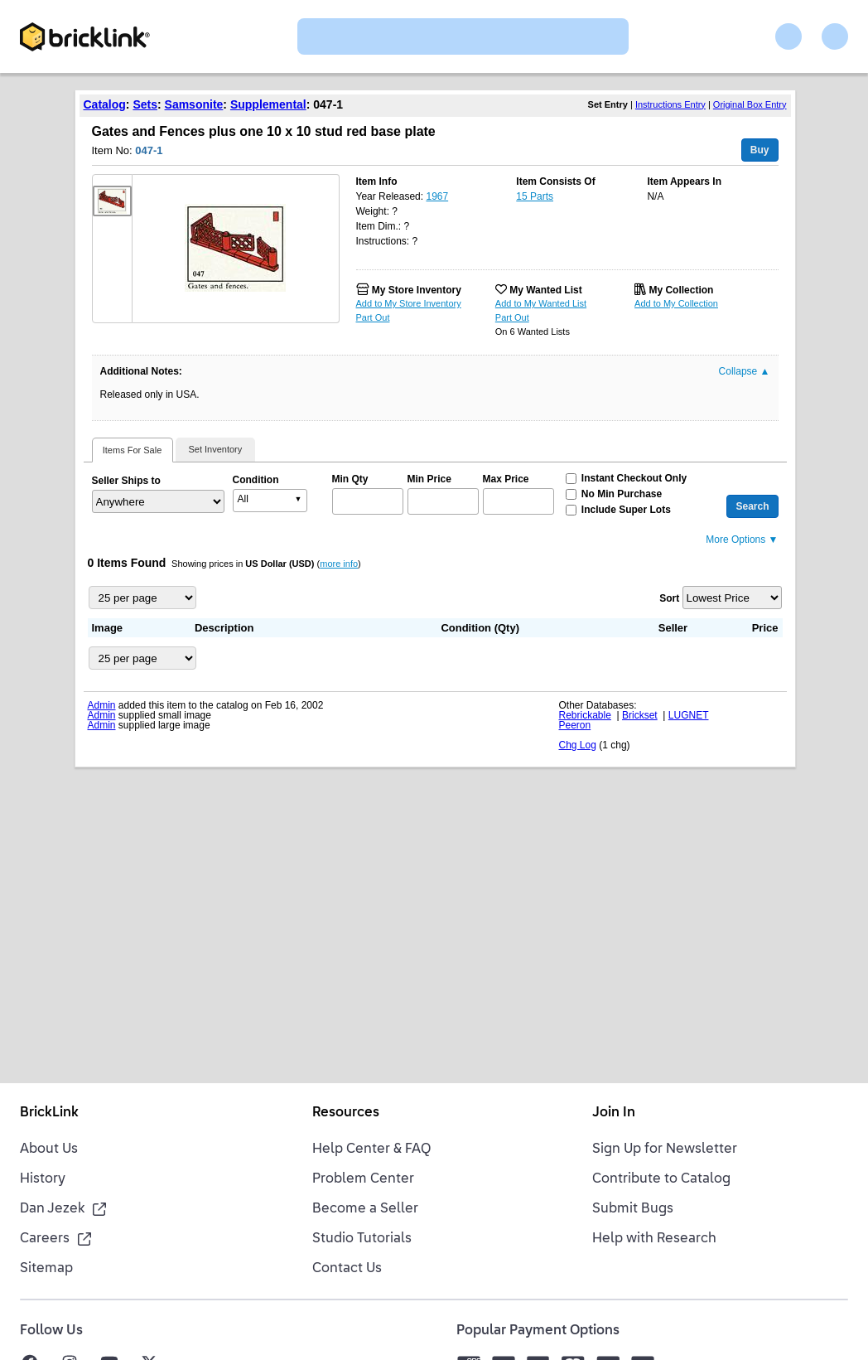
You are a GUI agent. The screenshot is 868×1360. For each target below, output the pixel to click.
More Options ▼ (742, 539)
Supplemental (268, 104)
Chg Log (577, 745)
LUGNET (688, 715)
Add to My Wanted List (540, 303)
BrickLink (49, 1113)
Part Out (373, 317)
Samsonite (194, 104)
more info (339, 564)
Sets (145, 104)
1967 (437, 196)
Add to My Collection (676, 303)
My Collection (681, 290)
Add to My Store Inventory (408, 303)
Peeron (575, 725)
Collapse (744, 371)
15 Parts (534, 196)
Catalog (105, 104)
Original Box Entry (750, 104)
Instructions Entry (670, 104)
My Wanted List (545, 290)
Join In (613, 1113)
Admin (102, 705)
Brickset (640, 715)
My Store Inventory (416, 290)
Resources (345, 1113)
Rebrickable (585, 715)
